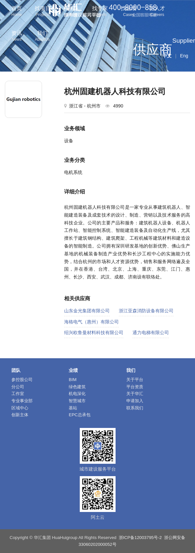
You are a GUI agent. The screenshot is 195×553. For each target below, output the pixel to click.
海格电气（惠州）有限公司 (91, 321)
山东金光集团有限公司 (87, 310)
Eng (184, 55)
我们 (42, 36)
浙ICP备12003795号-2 (140, 537)
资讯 (16, 36)
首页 (16, 12)
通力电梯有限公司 (150, 332)
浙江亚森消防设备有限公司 (146, 310)
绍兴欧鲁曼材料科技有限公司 (93, 332)
